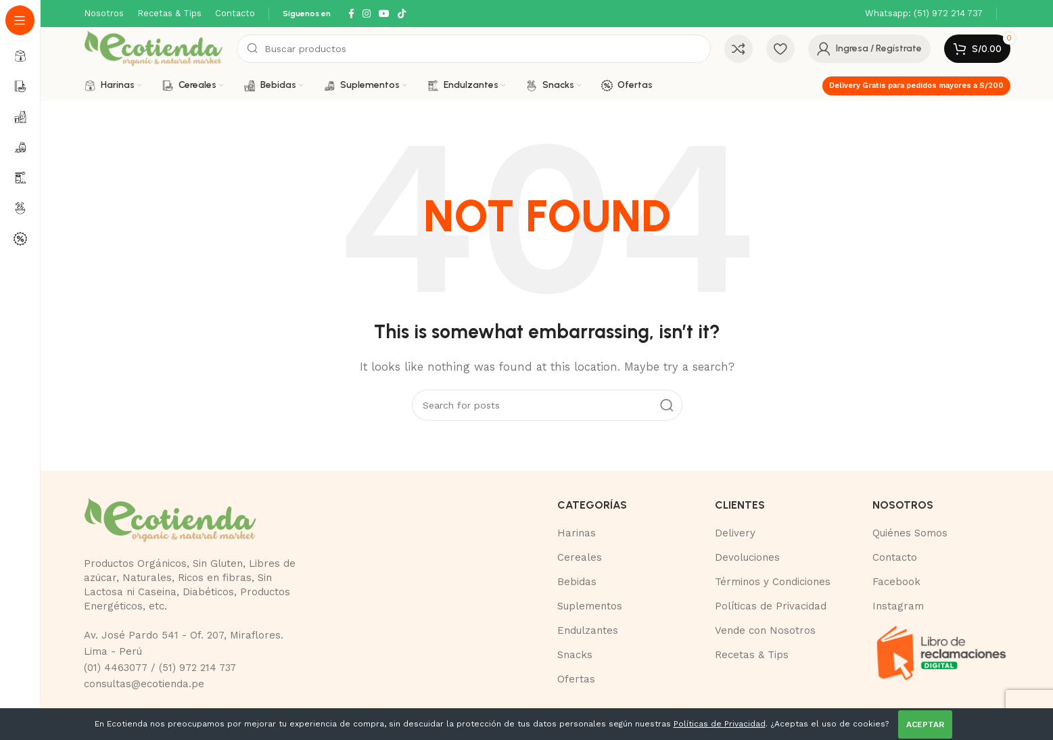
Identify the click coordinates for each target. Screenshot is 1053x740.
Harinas (576, 533)
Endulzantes (587, 630)
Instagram (898, 606)
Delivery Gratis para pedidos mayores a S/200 (916, 85)
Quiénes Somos (909, 533)
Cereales (579, 557)
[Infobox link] (924, 14)
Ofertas (576, 679)
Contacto (894, 557)
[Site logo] (154, 48)
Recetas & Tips (752, 655)
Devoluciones (747, 557)
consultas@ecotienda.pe (144, 684)
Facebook (896, 582)
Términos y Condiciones (772, 582)
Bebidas (576, 582)
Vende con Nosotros (765, 630)
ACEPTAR (925, 724)
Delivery (735, 533)
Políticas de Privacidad (770, 606)
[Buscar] (473, 48)
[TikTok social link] (402, 14)
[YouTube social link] (384, 14)
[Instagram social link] (366, 14)
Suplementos (589, 606)
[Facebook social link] (351, 14)
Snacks (574, 655)
